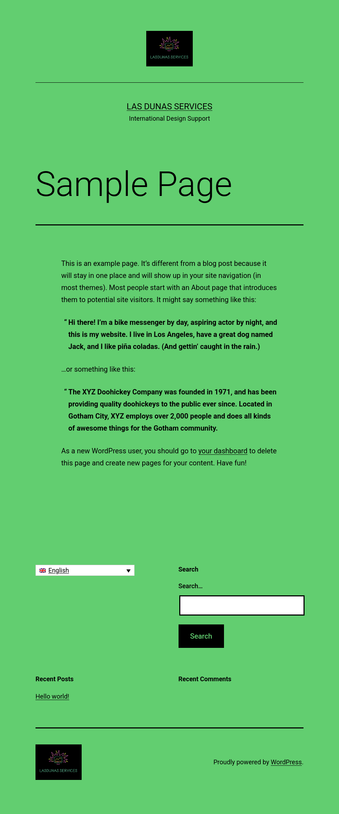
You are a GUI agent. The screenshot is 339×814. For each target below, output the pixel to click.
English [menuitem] (58, 570)
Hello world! (52, 696)
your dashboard (222, 451)
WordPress (286, 762)
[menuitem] (85, 570)
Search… (191, 586)
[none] (85, 570)
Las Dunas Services (169, 106)
